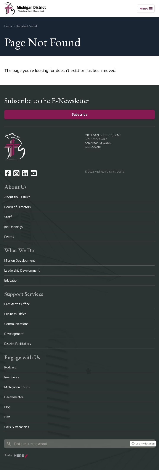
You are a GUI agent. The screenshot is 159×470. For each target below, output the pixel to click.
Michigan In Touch (17, 387)
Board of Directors (17, 207)
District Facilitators (17, 344)
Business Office (15, 314)
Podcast (10, 367)
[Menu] (146, 9)
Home (8, 26)
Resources (11, 377)
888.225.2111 (93, 146)
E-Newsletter (13, 397)
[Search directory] (66, 443)
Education (11, 280)
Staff (8, 217)
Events (9, 237)
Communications (16, 324)
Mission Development (19, 260)
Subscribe (79, 114)
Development (14, 334)
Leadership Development (22, 270)
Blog (7, 407)
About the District (17, 197)
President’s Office (17, 304)
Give (7, 417)
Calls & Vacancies (16, 427)
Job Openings (13, 227)
